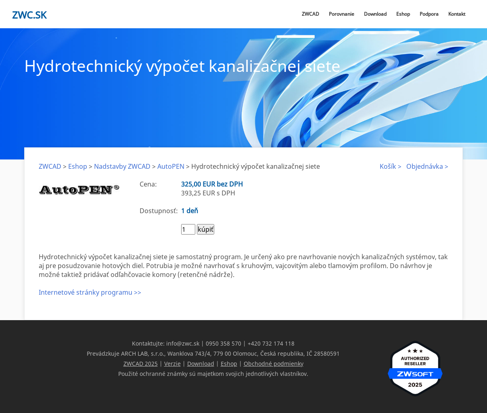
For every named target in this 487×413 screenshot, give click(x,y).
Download (375, 13)
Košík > (390, 166)
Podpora (429, 13)
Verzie (172, 363)
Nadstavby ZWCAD (122, 166)
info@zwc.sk (182, 343)
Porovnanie (341, 13)
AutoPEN (170, 166)
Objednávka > (427, 166)
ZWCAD (310, 13)
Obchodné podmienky (273, 363)
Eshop (403, 13)
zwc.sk (29, 14)
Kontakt (456, 13)
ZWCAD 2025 (140, 363)
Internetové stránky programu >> (90, 292)
